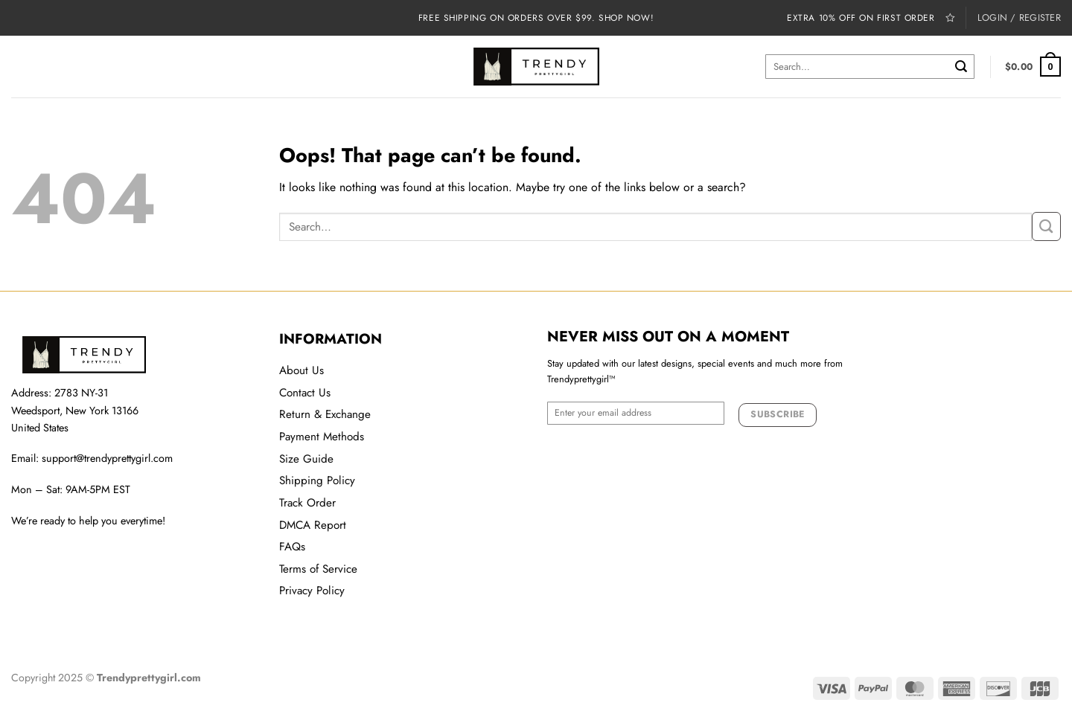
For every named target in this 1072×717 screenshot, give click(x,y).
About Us (301, 370)
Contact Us (305, 393)
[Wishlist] (950, 17)
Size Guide (306, 459)
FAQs (292, 546)
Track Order (307, 503)
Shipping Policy (317, 480)
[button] (1033, 66)
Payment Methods (321, 436)
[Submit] (961, 66)
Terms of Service (318, 569)
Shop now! (626, 17)
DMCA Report (312, 525)
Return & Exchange (325, 414)
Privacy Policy (312, 590)
